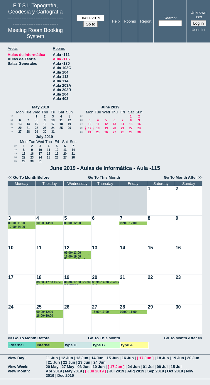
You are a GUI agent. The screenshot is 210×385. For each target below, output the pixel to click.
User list (198, 30)
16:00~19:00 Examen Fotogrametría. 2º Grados (48, 316)
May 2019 (40, 107)
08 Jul (162, 366)
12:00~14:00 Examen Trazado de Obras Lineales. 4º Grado (21, 227)
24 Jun (99, 362)
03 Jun (83, 366)
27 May (68, 366)
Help (116, 21)
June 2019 (110, 107)
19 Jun (178, 358)
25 (61, 128)
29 (36, 131)
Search (170, 18)
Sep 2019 (156, 371)
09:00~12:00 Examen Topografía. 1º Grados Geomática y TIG (77, 223)
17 (53, 124)
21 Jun (54, 362)
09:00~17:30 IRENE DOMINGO (77, 283)
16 (44, 124)
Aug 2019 (135, 371)
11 (61, 120)
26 (69, 128)
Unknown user (198, 14)
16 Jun (128, 358)
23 (44, 128)
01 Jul (148, 366)
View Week (17, 366)
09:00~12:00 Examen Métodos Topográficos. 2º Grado (132, 223)
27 (19, 131)
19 (12, 120)
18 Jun (163, 358)
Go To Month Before (31, 177)
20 (12, 123)
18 (12, 116)
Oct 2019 (175, 371)
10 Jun (99, 366)
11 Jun (52, 358)
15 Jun (112, 358)
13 (19, 124)
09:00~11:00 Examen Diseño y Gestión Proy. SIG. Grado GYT (132, 312)
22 (36, 128)
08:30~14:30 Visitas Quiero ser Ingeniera (105, 283)
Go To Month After (180, 177)
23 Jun (84, 362)
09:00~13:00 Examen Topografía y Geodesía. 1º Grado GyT (77, 253)
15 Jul (176, 366)
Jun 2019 (95, 371)
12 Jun (67, 358)
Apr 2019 (54, 371)
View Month (18, 371)
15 (36, 124)
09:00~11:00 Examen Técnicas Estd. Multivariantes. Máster (20, 223)
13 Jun (82, 358)
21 (12, 127)
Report (145, 21)
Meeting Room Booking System (35, 33)
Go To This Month (104, 177)
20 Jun (193, 358)
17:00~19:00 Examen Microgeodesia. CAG (103, 312)
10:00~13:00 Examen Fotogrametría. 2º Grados (48, 223)
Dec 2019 (65, 375)
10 (53, 120)
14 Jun (97, 358)
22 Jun (69, 362)
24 (53, 128)
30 (44, 131)
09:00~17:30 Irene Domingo (48, 283)
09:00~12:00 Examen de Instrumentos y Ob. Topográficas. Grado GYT (49, 312)
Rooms (130, 21)
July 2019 (44, 136)
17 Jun (145, 358)
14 (28, 124)
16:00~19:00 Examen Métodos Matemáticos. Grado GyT (76, 257)
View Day (16, 358)
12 (69, 120)
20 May (52, 366)
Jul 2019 (116, 371)
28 (28, 131)
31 (53, 131)
